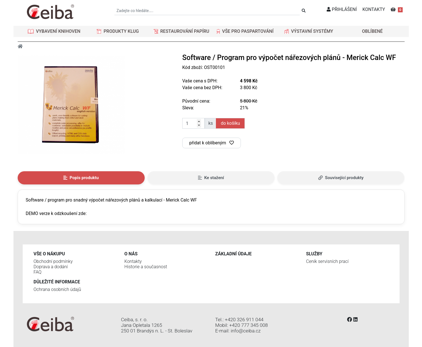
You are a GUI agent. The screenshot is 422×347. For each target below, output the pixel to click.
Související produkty (341, 177)
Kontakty (133, 261)
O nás (131, 253)
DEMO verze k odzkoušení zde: (56, 213)
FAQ (37, 272)
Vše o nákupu (49, 253)
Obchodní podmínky (53, 261)
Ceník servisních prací (327, 261)
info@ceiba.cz (246, 331)
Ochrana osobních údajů (57, 289)
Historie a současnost (145, 266)
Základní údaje (233, 253)
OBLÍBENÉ (372, 31)
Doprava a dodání (51, 266)
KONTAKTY (374, 9)
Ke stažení (211, 177)
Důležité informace (57, 281)
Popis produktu (81, 177)
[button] (54, 31)
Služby (314, 253)
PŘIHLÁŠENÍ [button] (342, 9)
